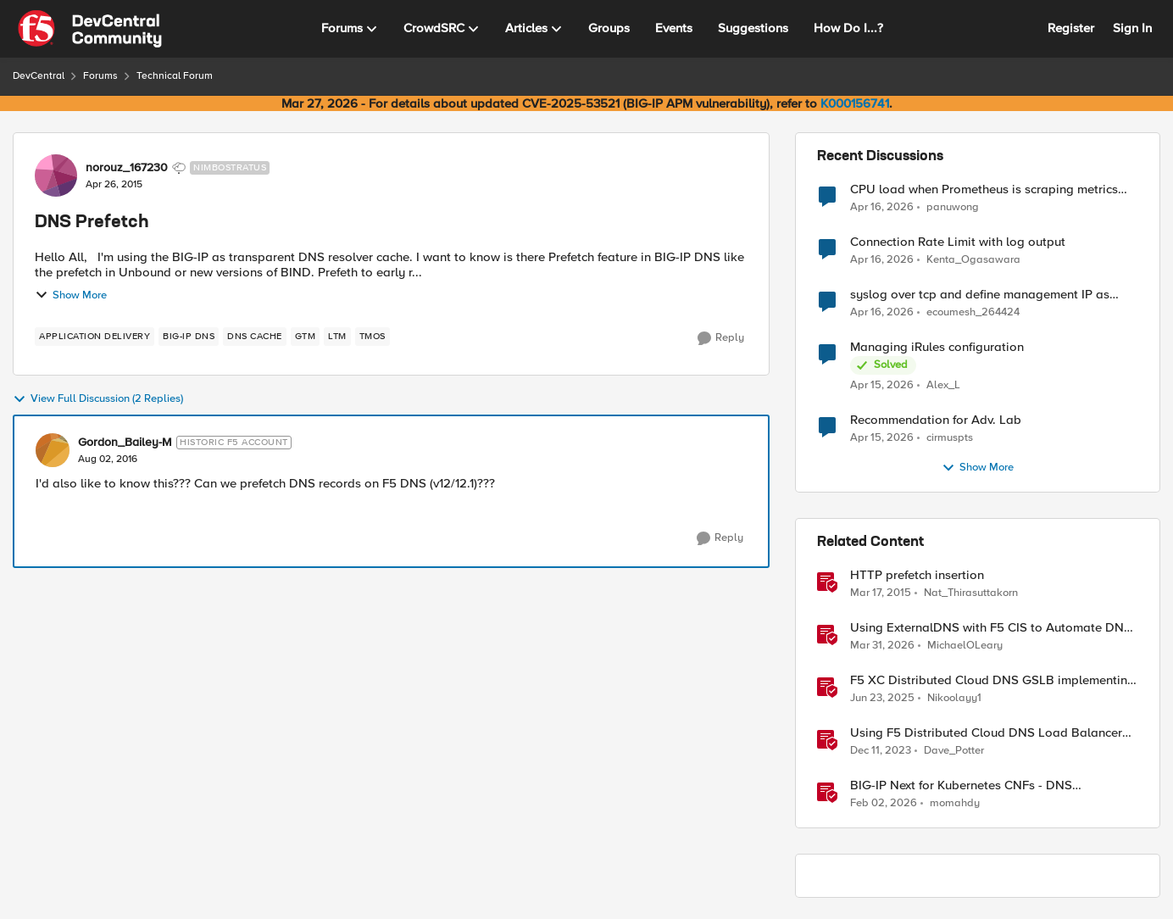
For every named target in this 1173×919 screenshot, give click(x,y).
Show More (71, 295)
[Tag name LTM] (337, 336)
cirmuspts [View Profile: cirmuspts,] (949, 438)
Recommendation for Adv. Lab (935, 420)
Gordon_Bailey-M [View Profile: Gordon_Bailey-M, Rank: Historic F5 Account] (125, 442)
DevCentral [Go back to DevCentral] (38, 76)
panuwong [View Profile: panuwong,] (952, 206)
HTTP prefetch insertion (917, 575)
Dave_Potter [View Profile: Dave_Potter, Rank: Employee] (954, 750)
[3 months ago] (882, 207)
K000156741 (854, 103)
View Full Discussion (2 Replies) (98, 399)
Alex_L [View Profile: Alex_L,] (943, 385)
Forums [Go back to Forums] (100, 76)
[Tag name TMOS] (372, 336)
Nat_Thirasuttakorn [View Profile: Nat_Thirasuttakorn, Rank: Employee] (971, 593)
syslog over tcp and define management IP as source (979, 294)
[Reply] (721, 338)
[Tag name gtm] (305, 336)
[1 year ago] (882, 698)
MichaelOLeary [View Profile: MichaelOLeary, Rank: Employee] (965, 645)
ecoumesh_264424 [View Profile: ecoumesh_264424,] (973, 312)
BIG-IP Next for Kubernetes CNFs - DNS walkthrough (961, 785)
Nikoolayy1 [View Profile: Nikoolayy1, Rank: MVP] (954, 698)
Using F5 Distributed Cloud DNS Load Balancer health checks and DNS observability (986, 733)
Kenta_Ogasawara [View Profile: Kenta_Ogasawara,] (973, 259)
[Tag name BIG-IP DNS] (188, 336)
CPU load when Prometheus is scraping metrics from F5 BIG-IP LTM (984, 189)
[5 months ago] (883, 803)
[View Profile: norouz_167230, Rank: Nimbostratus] (56, 175)
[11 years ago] (880, 593)
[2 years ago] (880, 751)
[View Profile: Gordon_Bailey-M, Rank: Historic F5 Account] (52, 450)
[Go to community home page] (90, 28)
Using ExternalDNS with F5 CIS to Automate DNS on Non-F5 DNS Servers (990, 628)
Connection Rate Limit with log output (957, 242)
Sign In (1132, 28)
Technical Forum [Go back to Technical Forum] (174, 76)
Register (1071, 28)
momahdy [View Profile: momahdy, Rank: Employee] (955, 803)
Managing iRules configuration (937, 347)
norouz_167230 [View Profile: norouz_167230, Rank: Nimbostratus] (127, 168)
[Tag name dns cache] (254, 336)
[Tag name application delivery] (94, 336)
